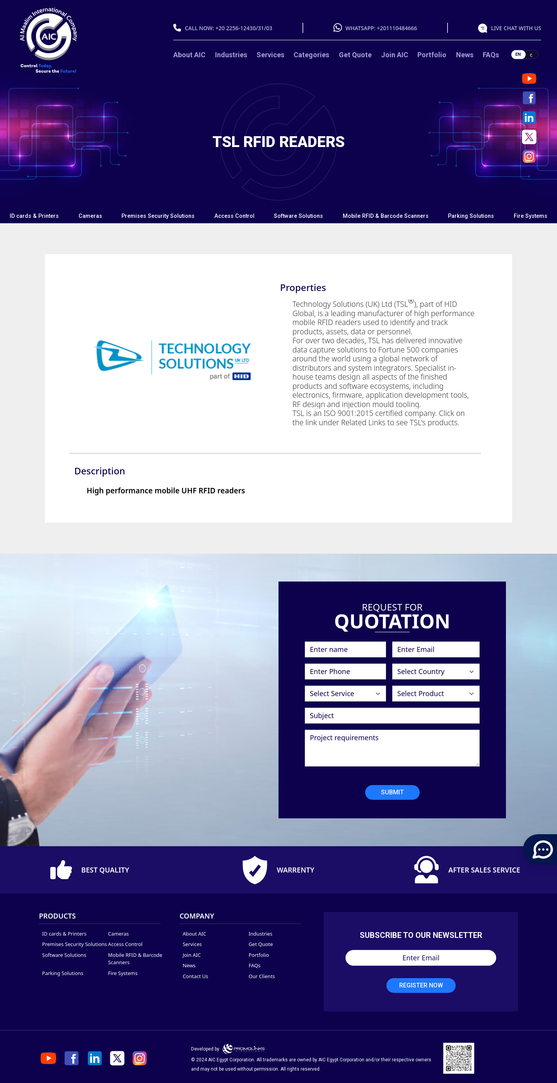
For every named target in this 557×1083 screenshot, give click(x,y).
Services (270, 55)
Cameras (90, 216)
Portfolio (431, 55)
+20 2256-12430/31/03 (243, 28)
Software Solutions (298, 216)
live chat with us (516, 28)
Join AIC (394, 55)
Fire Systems (530, 216)
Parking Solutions (471, 216)
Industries (231, 55)
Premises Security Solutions (158, 216)
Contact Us (195, 976)
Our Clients (262, 976)
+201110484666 (397, 28)
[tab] (34, 216)
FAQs (491, 55)
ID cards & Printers (34, 216)
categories (311, 55)
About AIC (189, 55)
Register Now (421, 985)
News (464, 55)
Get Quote (355, 55)
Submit (392, 792)
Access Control (234, 216)
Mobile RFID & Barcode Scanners (386, 216)
